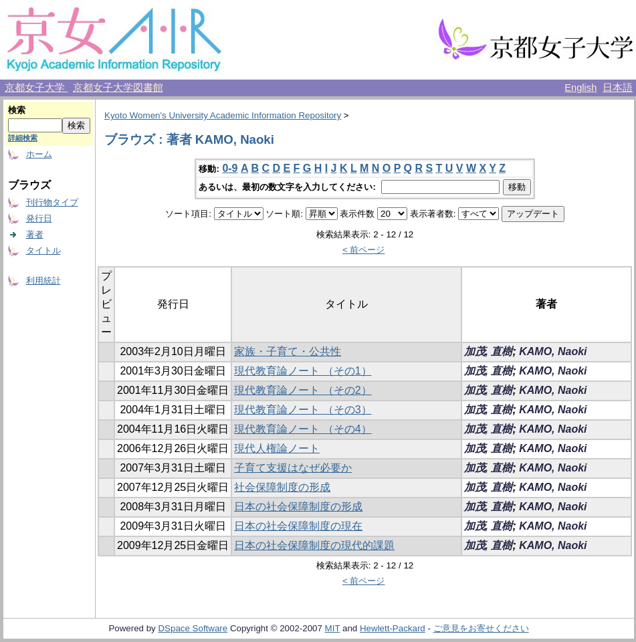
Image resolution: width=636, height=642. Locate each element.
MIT (332, 628)
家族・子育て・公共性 (287, 351)
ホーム (39, 154)
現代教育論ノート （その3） (302, 409)
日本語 (618, 87)
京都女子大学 (36, 87)
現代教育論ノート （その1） (302, 371)
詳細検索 (22, 138)
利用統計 (43, 281)
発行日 (39, 218)
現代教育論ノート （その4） (302, 429)
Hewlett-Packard (392, 628)
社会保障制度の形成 (282, 487)
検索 (16, 110)
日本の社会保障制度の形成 (298, 506)
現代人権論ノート (277, 448)
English (580, 87)
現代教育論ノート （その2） (302, 390)
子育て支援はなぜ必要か (293, 467)
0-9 (229, 168)
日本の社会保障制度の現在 (298, 526)
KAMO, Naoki (553, 351)
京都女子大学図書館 (118, 87)
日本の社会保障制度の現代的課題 (314, 545)
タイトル (43, 250)
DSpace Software (192, 628)
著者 (34, 234)
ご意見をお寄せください (481, 628)
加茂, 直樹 (488, 351)
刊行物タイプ (52, 202)
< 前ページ (363, 250)
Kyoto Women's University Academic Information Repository (222, 115)
